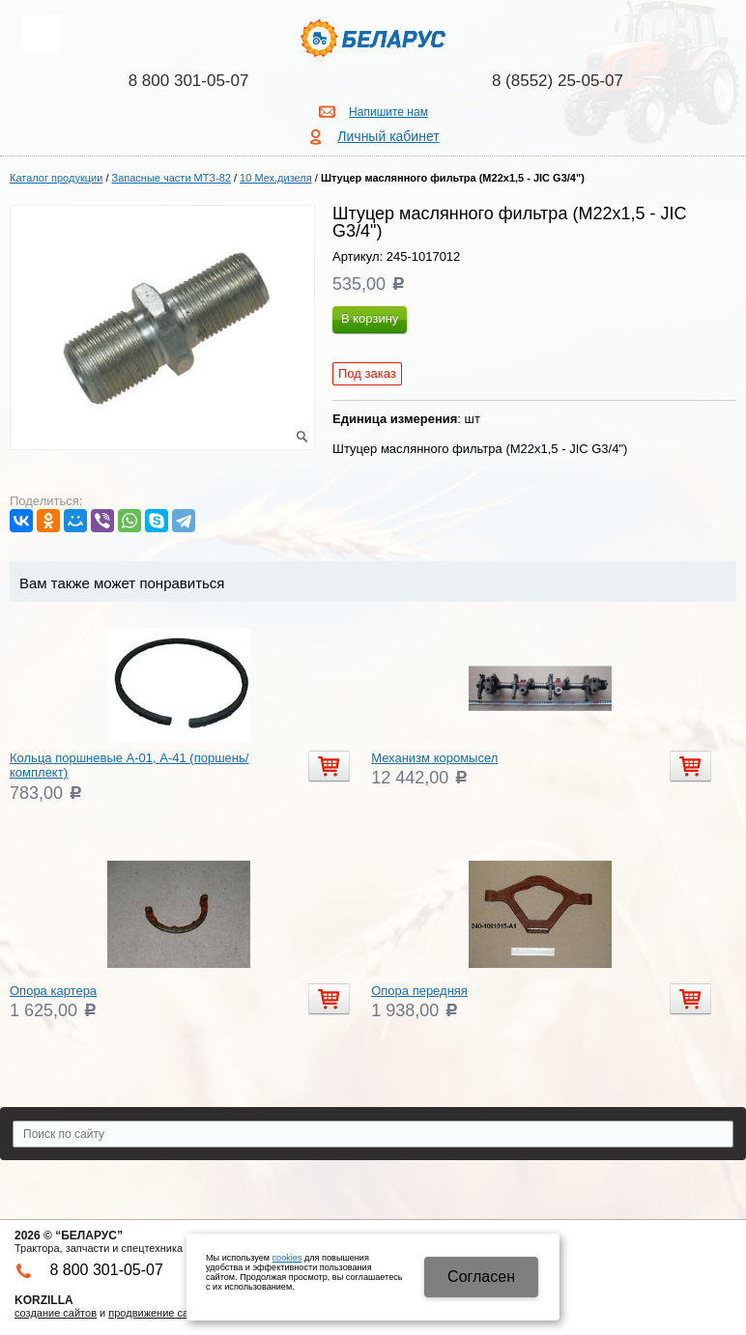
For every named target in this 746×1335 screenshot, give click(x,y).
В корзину (369, 318)
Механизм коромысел (434, 758)
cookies (287, 1258)
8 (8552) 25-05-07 (557, 80)
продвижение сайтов (159, 1313)
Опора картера (53, 990)
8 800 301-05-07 (189, 80)
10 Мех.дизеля (276, 178)
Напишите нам (388, 112)
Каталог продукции (56, 178)
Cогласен (481, 1276)
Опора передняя (419, 990)
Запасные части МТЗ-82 (171, 178)
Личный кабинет (388, 136)
